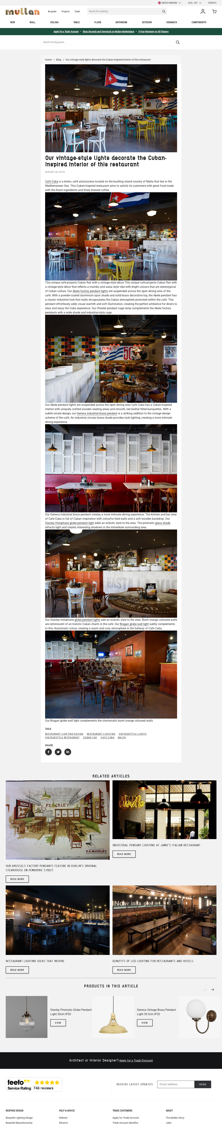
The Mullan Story (175, 1117)
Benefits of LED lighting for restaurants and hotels (153, 961)
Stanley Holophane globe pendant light (69, 523)
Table (76, 22)
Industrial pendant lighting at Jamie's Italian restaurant (156, 845)
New (12, 22)
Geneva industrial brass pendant (97, 413)
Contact (212, 3)
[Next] (213, 989)
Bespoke (52, 11)
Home (48, 59)
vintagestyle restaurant (62, 737)
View (58, 1022)
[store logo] (22, 11)
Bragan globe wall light (134, 624)
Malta (122, 737)
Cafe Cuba (51, 181)
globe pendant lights (87, 619)
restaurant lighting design (64, 733)
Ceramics (171, 22)
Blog (58, 59)
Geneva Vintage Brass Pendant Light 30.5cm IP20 (156, 1012)
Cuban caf (90, 737)
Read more (17, 879)
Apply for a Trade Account (66, 31)
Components (199, 22)
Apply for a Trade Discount (136, 1060)
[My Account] (203, 11)
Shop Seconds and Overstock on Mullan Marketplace (108, 31)
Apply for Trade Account (126, 1117)
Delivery (63, 1117)
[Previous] (206, 989)
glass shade (162, 523)
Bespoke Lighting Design (19, 1117)
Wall (32, 22)
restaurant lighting (101, 733)
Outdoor (147, 22)
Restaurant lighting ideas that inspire (35, 961)
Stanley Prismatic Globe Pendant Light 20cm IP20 (71, 1012)
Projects (66, 11)
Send (202, 1084)
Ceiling (54, 22)
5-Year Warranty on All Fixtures (153, 31)
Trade (77, 11)
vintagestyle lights (133, 733)
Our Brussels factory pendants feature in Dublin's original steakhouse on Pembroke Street (51, 868)
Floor (97, 22)
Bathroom (121, 22)
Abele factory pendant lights (90, 291)
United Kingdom (169, 2)
